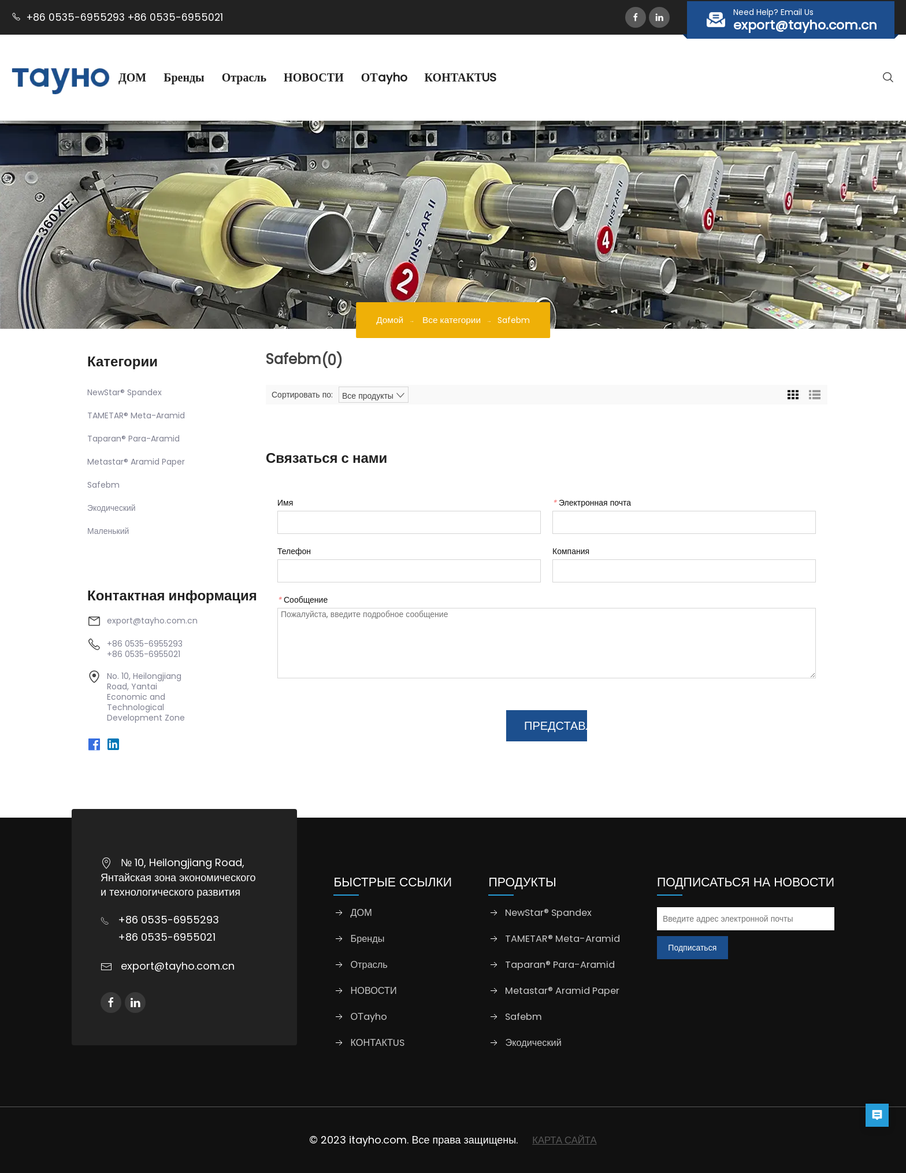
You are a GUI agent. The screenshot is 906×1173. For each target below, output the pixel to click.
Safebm (103, 485)
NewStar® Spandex (124, 392)
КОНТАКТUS (485, 77)
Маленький (108, 531)
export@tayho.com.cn (152, 620)
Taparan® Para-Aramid (133, 438)
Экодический (111, 508)
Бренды (208, 77)
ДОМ (156, 77)
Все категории (453, 319)
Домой (387, 319)
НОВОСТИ (339, 77)
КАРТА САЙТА (564, 1140)
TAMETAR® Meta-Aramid (136, 415)
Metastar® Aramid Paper (136, 461)
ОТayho (408, 77)
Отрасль (268, 77)
